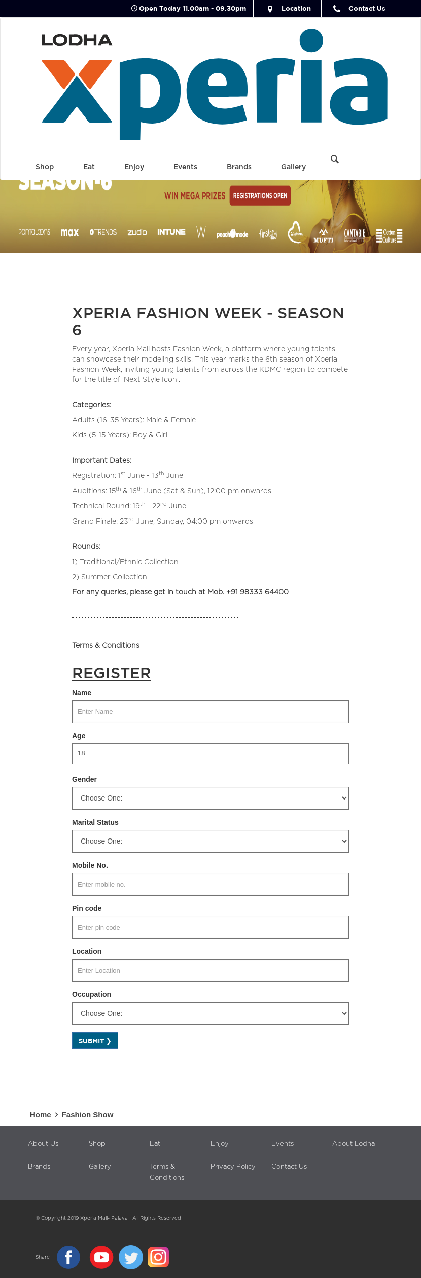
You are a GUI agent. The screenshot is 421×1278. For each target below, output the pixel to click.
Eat (89, 167)
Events (185, 167)
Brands (239, 167)
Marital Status (95, 822)
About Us (43, 1144)
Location (287, 8)
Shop (45, 167)
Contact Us (358, 8)
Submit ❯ (95, 1040)
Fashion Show (88, 1114)
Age (78, 736)
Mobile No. (90, 865)
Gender (84, 779)
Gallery (293, 167)
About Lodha (353, 1144)
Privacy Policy (233, 1167)
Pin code (86, 908)
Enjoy (134, 167)
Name (81, 693)
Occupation (91, 994)
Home (46, 1114)
